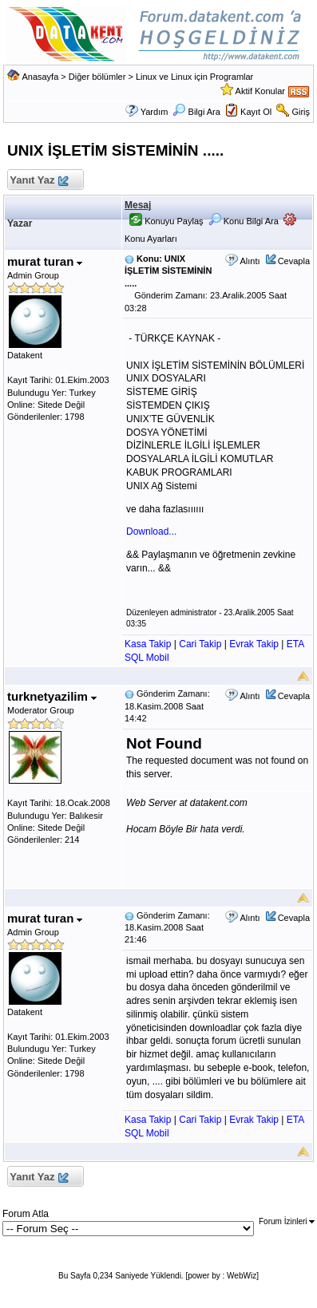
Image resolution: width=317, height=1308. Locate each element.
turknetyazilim (52, 696)
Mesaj (138, 205)
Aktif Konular (260, 91)
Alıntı (250, 261)
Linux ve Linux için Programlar (194, 76)
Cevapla (294, 261)
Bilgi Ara (196, 112)
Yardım (154, 112)
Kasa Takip (148, 644)
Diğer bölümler (97, 76)
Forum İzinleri (287, 1221)
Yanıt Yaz (38, 181)
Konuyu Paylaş (166, 221)
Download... (151, 531)
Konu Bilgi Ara (243, 221)
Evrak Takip (254, 644)
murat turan (45, 261)
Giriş (300, 112)
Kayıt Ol (255, 112)
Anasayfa (40, 76)
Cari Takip (200, 644)
